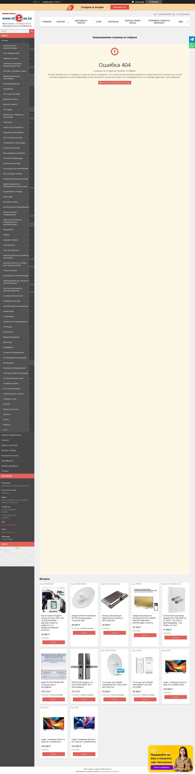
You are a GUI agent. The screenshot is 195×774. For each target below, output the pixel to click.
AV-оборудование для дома (15, 357)
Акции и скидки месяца (11, 435)
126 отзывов (139, 2)
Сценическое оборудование (15, 321)
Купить (54, 642)
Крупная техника (10, 99)
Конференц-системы (12, 301)
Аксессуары (8, 332)
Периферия (8, 89)
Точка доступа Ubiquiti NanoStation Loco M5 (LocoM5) (143, 684)
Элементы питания (11, 148)
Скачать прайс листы (132, 22)
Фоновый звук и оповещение (15, 306)
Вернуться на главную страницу (116, 82)
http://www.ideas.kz (10, 525)
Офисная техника (10, 58)
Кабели (6, 235)
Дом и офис (8, 196)
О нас (99, 22)
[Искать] (31, 31)
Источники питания (11, 94)
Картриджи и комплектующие (16, 275)
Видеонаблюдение (11, 83)
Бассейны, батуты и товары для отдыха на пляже (15, 264)
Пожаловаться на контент (109, 771)
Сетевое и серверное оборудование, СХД (12, 64)
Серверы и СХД (9, 399)
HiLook (6, 419)
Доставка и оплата (81, 22)
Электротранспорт (11, 250)
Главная (46, 22)
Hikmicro (6, 424)
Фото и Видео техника (12, 173)
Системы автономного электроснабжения (12, 289)
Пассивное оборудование (14, 368)
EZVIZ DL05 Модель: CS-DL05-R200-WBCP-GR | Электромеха (82, 684)
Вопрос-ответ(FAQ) (9, 445)
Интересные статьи (10, 455)
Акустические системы (12, 137)
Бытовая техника (10, 202)
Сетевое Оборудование (13, 352)
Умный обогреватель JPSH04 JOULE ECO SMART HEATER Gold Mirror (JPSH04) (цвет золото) (144, 619)
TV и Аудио (7, 109)
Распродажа (8, 363)
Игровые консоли (10, 409)
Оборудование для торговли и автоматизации (16, 281)
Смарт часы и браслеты (13, 127)
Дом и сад (7, 342)
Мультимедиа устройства (14, 153)
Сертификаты (7, 460)
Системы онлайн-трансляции (15, 373)
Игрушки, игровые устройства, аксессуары (16, 256)
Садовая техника (10, 240)
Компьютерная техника (13, 393)
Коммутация (8, 311)
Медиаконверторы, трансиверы (11, 77)
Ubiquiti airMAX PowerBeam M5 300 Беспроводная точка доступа (84, 618)
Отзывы (5, 471)
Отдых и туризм (10, 270)
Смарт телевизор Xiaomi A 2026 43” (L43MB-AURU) (175, 683)
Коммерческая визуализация (15, 179)
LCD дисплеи (8, 316)
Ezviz (5, 430)
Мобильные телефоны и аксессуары (13, 115)
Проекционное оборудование (16, 207)
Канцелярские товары (12, 191)
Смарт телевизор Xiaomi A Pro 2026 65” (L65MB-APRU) (84, 740)
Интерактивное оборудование (10, 213)
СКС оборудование (11, 53)
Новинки (5, 440)
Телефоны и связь (10, 383)
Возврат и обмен (9, 450)
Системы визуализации (13, 378)
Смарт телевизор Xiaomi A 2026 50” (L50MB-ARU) (53, 740)
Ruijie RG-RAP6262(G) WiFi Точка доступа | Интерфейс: (52, 684)
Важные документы (10, 466)
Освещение (8, 229)
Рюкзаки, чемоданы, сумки (14, 71)
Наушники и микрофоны (13, 132)
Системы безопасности (13, 296)
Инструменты (9, 245)
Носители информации (13, 158)
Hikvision (7, 414)
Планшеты (7, 122)
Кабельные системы (11, 163)
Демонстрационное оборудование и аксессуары (15, 185)
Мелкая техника (10, 104)
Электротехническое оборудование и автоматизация (12, 222)
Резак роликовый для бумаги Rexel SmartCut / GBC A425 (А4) (112, 618)
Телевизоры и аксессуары (14, 143)
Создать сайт (47, 2)
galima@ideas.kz (8, 532)
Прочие (6, 404)
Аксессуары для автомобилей (15, 168)
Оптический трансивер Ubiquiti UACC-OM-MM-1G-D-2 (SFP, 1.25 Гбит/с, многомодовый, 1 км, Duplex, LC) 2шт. (175, 620)
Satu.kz (108, 769)
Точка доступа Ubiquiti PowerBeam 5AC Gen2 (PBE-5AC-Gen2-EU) (114, 684)
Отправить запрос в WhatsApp (159, 22)
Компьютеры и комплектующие (10, 46)
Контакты (113, 22)
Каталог (5, 40)
